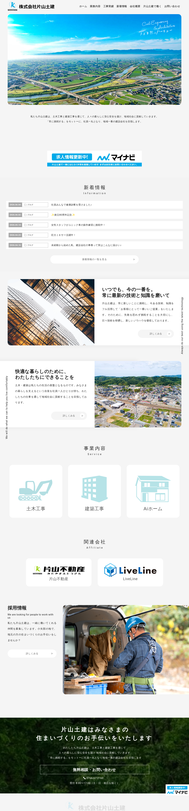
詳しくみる (32, 653)
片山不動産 (58, 579)
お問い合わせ (172, 6)
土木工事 (35, 508)
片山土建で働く (152, 6)
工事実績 (108, 6)
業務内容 (95, 6)
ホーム (83, 6)
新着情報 (122, 6)
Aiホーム (153, 508)
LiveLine (130, 579)
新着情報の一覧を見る (94, 259)
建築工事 (94, 508)
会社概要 (135, 6)
